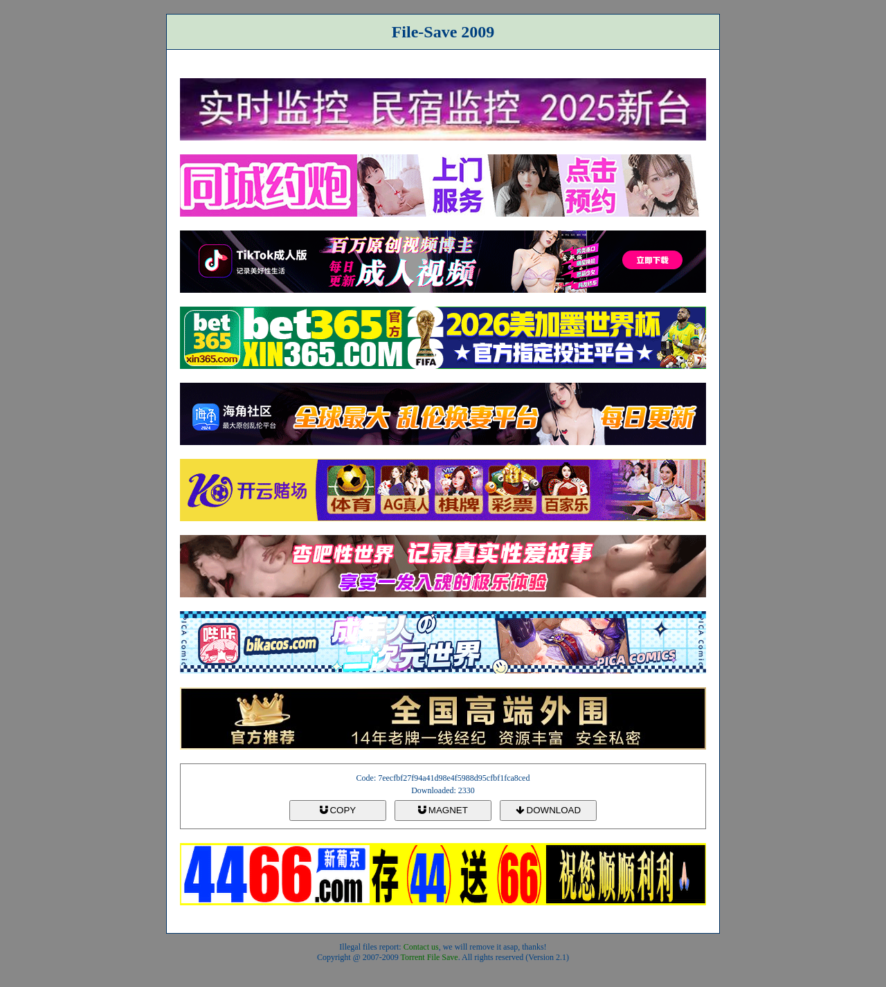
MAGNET (443, 810)
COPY (338, 810)
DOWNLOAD (548, 810)
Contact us (421, 947)
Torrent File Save (429, 957)
